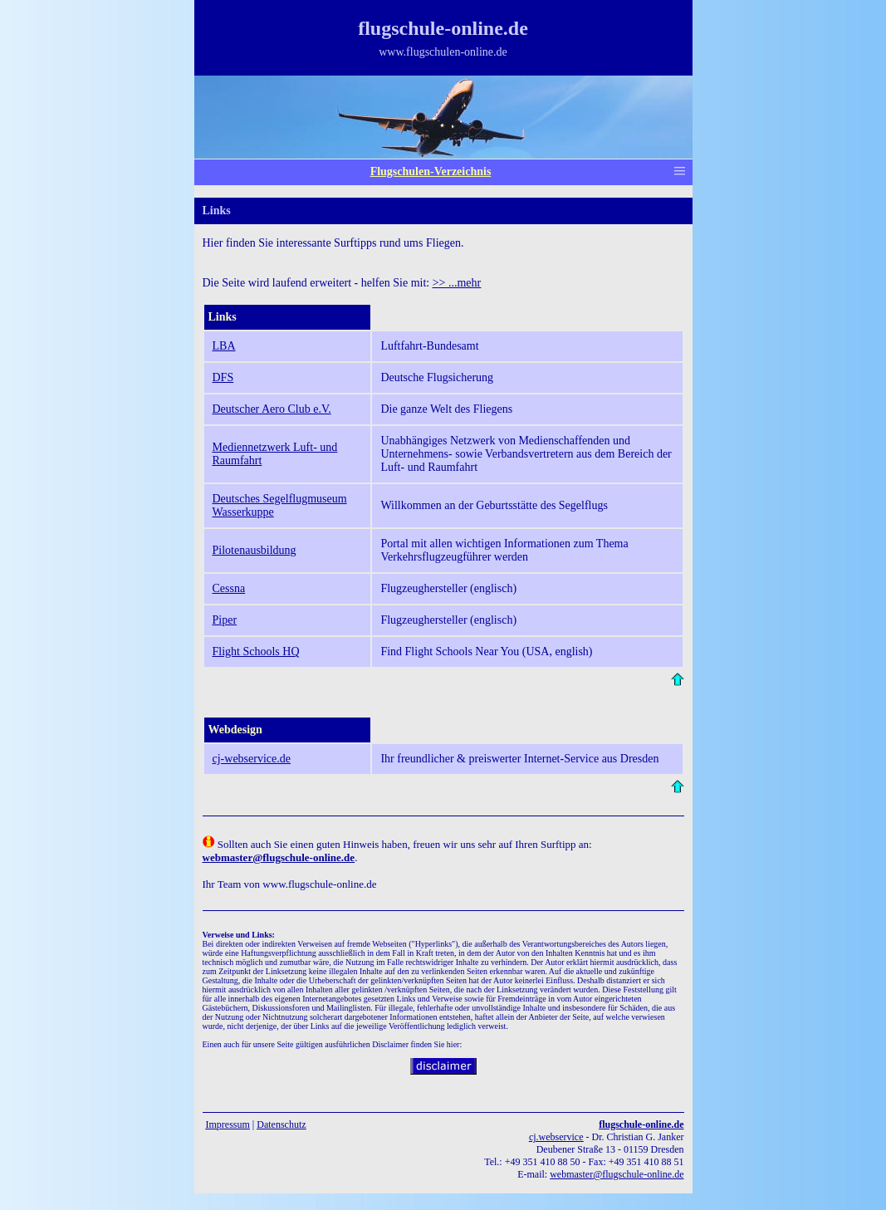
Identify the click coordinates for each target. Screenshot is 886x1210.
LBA (224, 346)
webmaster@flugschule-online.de (616, 1174)
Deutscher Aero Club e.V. (272, 409)
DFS (223, 377)
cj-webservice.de (252, 758)
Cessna (229, 588)
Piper (225, 620)
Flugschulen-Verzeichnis (431, 171)
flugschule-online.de (641, 1124)
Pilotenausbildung (254, 550)
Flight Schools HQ (256, 651)
